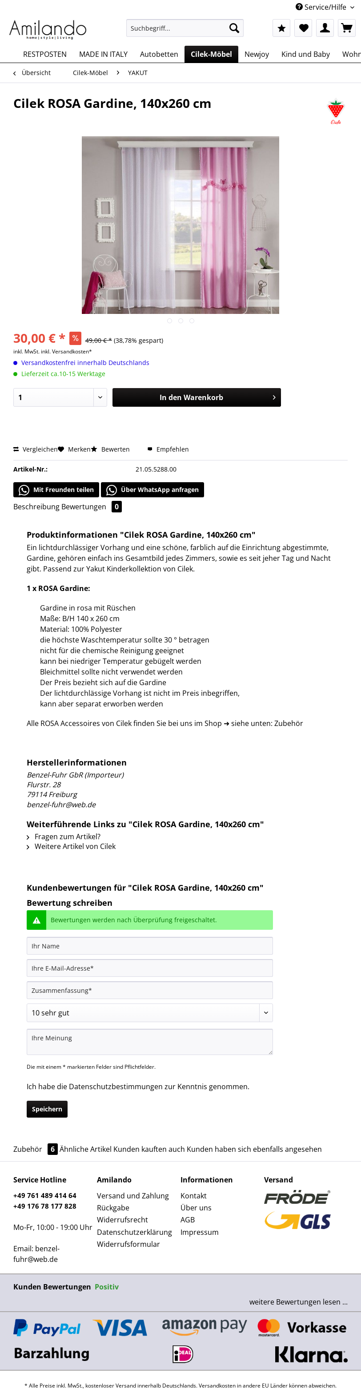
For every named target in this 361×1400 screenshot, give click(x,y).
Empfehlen (168, 449)
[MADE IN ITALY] (103, 54)
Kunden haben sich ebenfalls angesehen (254, 1149)
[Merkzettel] (303, 28)
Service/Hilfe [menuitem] (322, 7)
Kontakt (193, 1196)
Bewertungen (91, 507)
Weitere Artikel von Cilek (71, 846)
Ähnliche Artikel (86, 1149)
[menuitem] (185, 32)
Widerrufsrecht (122, 1220)
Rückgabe (113, 1208)
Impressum (199, 1232)
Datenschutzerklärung (134, 1232)
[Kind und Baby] (305, 54)
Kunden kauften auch (149, 1149)
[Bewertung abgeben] (150, 1012)
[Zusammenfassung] (150, 990)
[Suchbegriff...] (185, 28)
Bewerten (111, 449)
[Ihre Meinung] (150, 1042)
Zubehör (36, 1149)
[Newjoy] (256, 54)
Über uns (196, 1208)
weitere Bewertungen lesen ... (298, 1302)
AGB (187, 1220)
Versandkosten (217, 1385)
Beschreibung (36, 507)
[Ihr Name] (150, 946)
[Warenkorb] (347, 28)
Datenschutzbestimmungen (116, 1086)
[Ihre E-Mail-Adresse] (150, 968)
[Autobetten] (159, 54)
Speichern (47, 1109)
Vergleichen (35, 449)
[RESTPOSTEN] (45, 54)
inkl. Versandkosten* (66, 351)
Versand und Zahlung (133, 1196)
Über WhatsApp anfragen (152, 490)
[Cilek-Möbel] (211, 54)
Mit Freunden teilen (56, 490)
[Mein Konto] (325, 28)
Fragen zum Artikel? (63, 836)
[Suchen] (234, 28)
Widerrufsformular (128, 1244)
